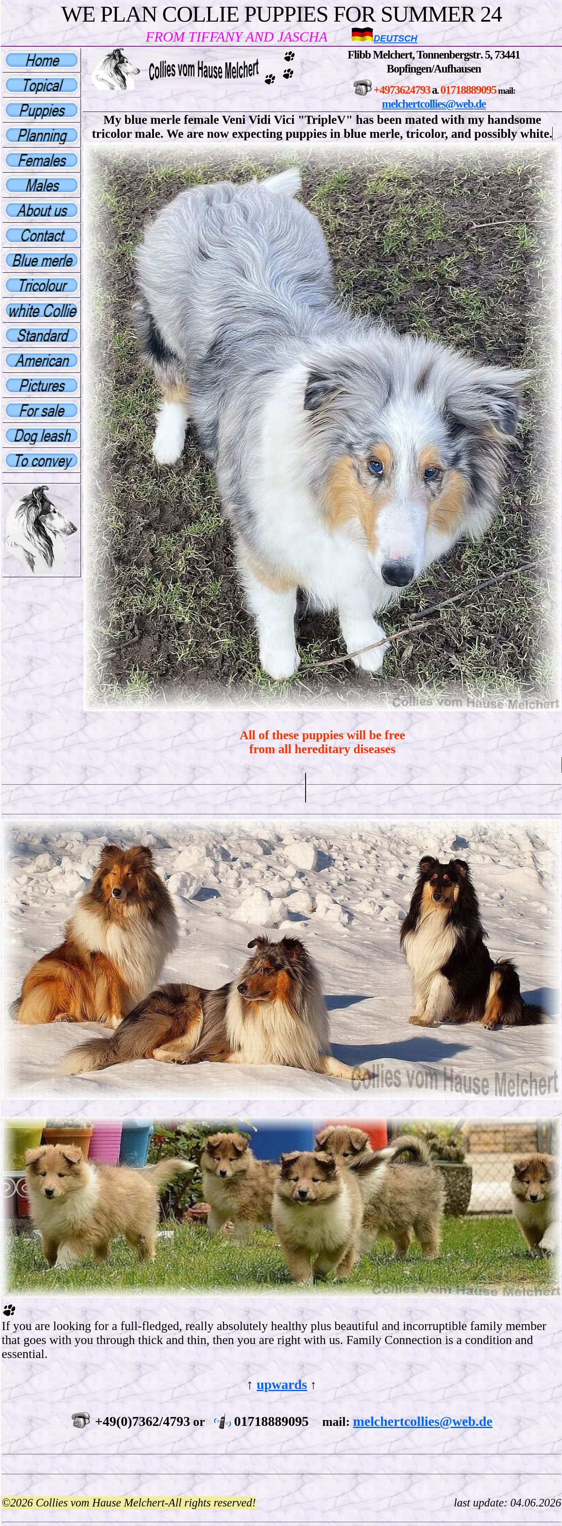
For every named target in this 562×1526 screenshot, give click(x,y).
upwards (281, 1384)
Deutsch (395, 39)
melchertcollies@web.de (434, 104)
